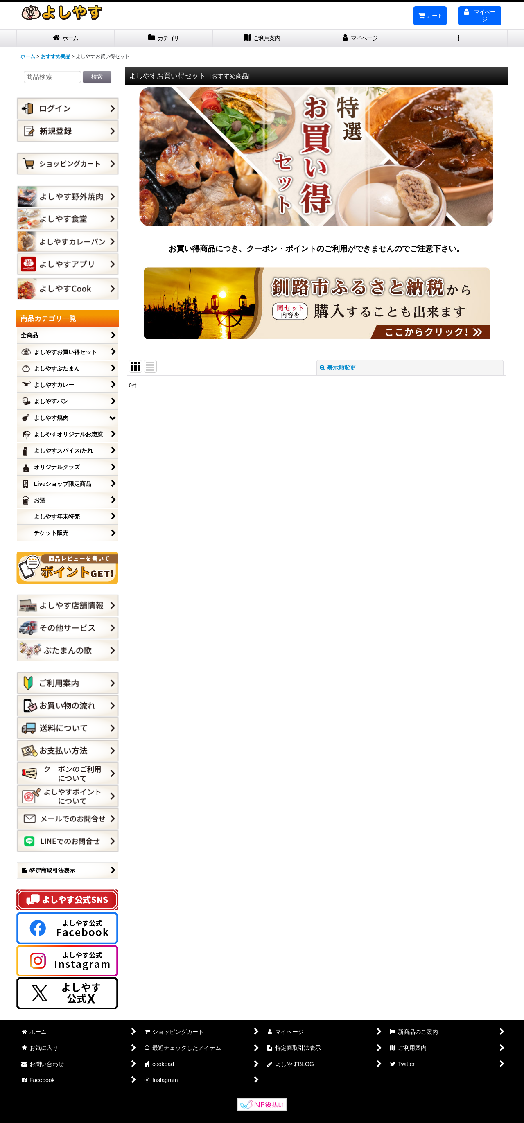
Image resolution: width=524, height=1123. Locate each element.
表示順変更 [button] (338, 367)
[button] (458, 38)
